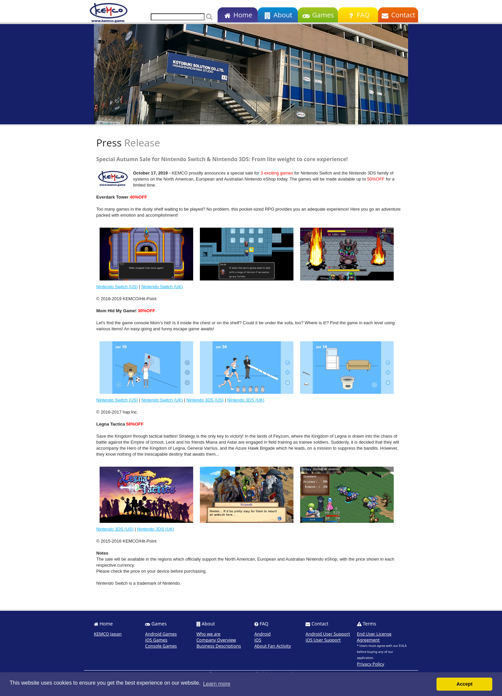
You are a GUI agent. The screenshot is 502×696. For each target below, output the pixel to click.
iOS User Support (323, 640)
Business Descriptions (219, 646)
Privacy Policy (370, 664)
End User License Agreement (374, 637)
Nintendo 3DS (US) (205, 399)
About (277, 14)
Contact (398, 14)
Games (318, 14)
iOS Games (156, 640)
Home (237, 14)
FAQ (357, 14)
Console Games (161, 646)
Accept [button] (465, 684)
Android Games (161, 634)
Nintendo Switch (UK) (162, 286)
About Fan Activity (272, 646)
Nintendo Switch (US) (117, 286)
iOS (257, 640)
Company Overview (216, 640)
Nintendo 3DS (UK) (245, 399)
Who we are (209, 634)
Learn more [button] (216, 684)
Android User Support (327, 634)
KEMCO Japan (108, 634)
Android (262, 634)
